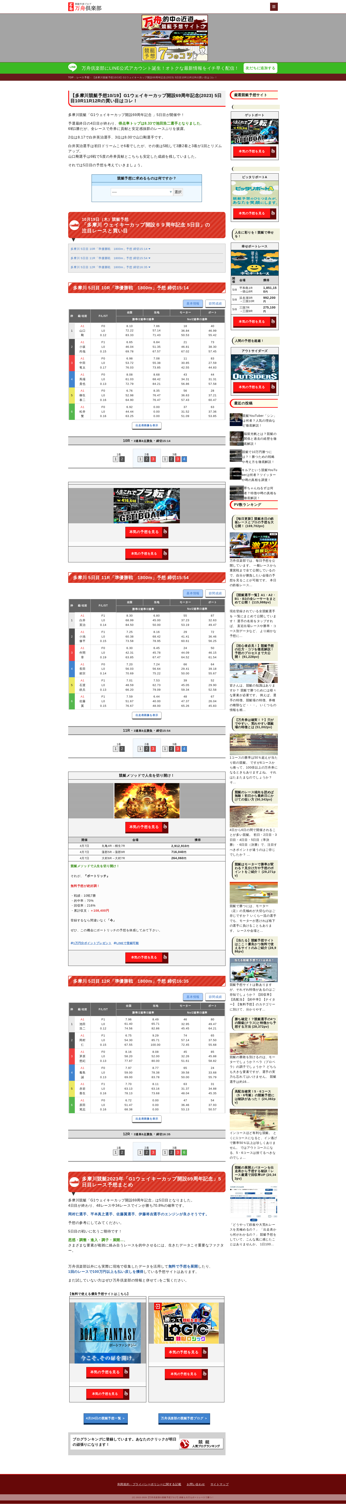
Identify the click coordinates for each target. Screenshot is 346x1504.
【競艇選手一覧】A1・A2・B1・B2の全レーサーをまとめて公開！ (255, 598)
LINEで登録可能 (126, 943)
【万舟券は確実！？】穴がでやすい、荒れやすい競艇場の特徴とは (254, 723)
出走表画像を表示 (146, 425)
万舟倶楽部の (184, 1418)
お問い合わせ (196, 1484)
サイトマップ (220, 1484)
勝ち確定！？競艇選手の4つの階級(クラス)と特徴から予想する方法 (255, 1023)
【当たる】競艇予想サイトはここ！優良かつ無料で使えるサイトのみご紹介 (254, 944)
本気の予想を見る (148, 532)
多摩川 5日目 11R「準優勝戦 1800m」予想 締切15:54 (110, 258)
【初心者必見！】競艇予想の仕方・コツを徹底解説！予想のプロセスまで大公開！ (254, 651)
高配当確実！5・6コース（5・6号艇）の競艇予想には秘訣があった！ (255, 1095)
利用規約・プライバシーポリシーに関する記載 (149, 1484)
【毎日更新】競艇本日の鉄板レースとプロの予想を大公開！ (254, 522)
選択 (178, 192)
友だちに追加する (260, 68)
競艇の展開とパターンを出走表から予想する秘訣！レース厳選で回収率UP (254, 1171)
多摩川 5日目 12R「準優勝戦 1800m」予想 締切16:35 (110, 267)
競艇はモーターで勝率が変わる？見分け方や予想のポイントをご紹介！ (254, 868)
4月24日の (105, 1418)
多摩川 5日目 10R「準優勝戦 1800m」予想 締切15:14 (110, 249)
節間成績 (215, 303)
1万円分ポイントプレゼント (91, 943)
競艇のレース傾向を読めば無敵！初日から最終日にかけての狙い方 (254, 796)
